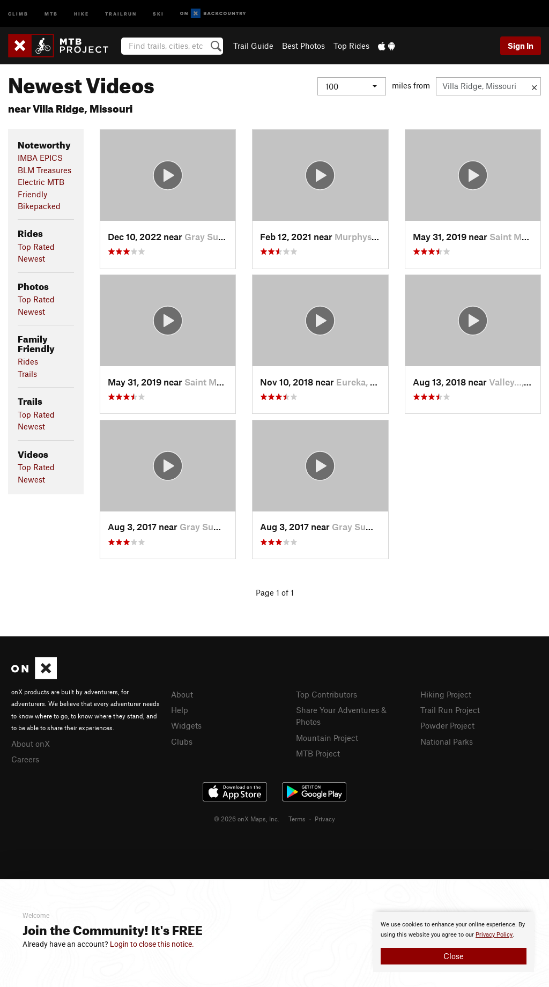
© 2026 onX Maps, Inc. (246, 818)
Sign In (520, 45)
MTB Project (318, 753)
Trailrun (121, 13)
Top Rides (351, 45)
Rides (28, 361)
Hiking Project (445, 694)
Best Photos (303, 45)
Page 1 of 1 (275, 592)
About (182, 694)
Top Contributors (326, 694)
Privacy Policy (494, 934)
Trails (27, 374)
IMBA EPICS (40, 157)
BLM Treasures (44, 170)
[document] (453, 941)
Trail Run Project (450, 710)
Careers (25, 759)
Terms (297, 818)
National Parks (446, 741)
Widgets (186, 725)
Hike (81, 13)
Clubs (181, 741)
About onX (30, 743)
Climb (18, 13)
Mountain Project (327, 738)
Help (179, 710)
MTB (51, 13)
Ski (158, 13)
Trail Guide (253, 45)
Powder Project (447, 725)
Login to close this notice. (152, 944)
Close (453, 956)
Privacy (325, 818)
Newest (31, 258)
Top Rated (36, 246)
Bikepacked (39, 206)
